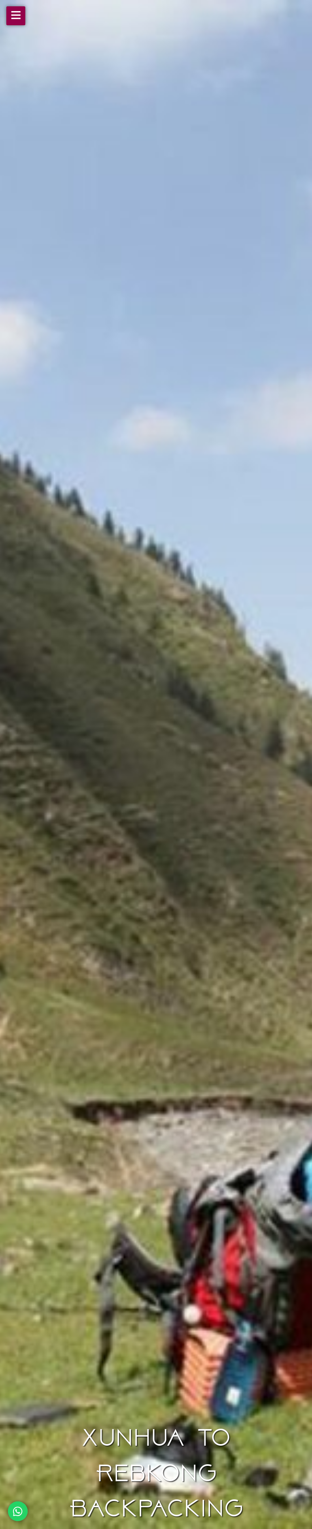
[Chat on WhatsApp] (18, 1511)
